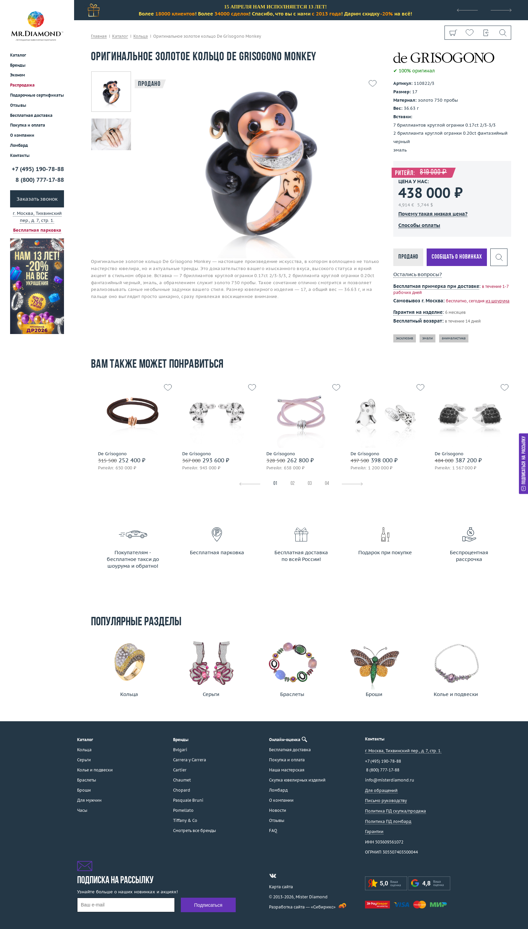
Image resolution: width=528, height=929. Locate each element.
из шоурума (497, 300)
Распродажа (22, 85)
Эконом (17, 74)
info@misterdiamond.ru (389, 780)
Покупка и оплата (27, 125)
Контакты (20, 155)
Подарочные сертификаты (37, 95)
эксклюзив (404, 338)
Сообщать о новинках (457, 257)
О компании (22, 135)
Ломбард (19, 145)
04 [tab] (327, 483)
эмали (427, 338)
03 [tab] (310, 483)
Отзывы (18, 105)
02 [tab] (293, 483)
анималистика (454, 338)
